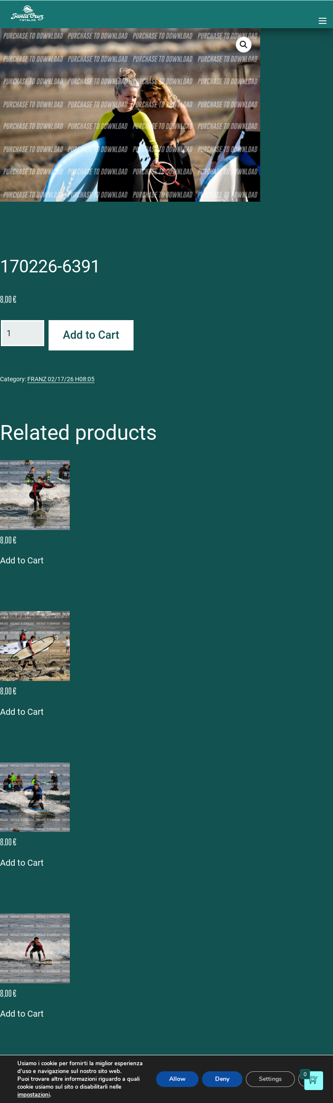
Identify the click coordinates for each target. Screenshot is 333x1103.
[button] (243, 44)
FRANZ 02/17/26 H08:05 (61, 379)
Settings (270, 1079)
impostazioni (33, 1095)
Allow (177, 1079)
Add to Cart (91, 334)
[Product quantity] (22, 333)
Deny (222, 1079)
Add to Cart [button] (22, 560)
